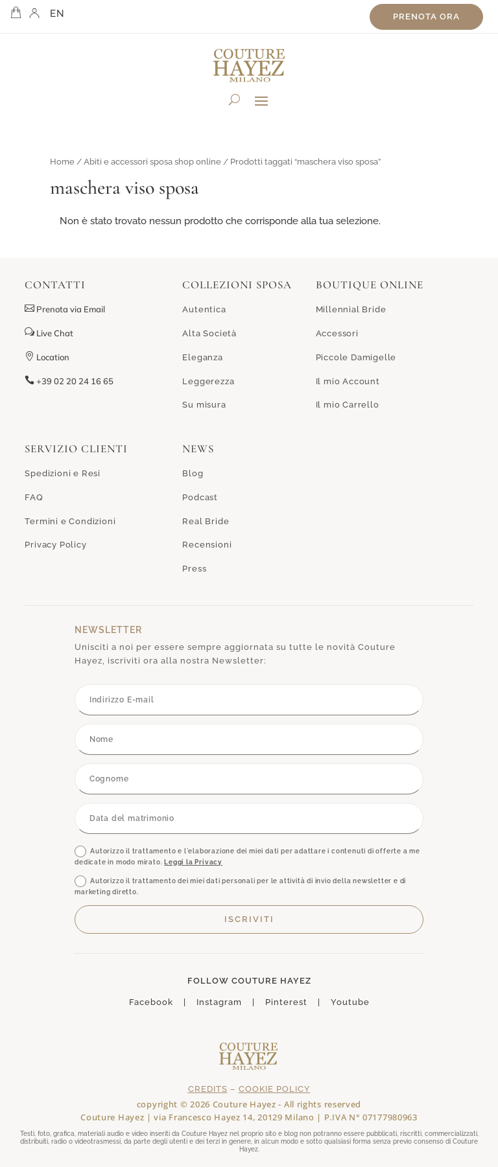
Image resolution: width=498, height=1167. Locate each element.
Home (62, 162)
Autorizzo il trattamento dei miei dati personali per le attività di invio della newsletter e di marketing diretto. (240, 885)
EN (57, 13)
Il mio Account (348, 381)
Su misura (204, 405)
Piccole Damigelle (356, 357)
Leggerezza (208, 381)
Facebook (151, 1002)
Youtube (350, 1002)
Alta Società (209, 333)
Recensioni (206, 544)
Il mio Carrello (347, 405)
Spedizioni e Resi (63, 473)
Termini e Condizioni (70, 521)
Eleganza (202, 357)
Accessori (337, 333)
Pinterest (286, 1002)
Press (194, 568)
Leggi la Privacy (193, 862)
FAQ (34, 497)
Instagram (219, 1002)
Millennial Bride (351, 309)
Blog (192, 473)
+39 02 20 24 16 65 (69, 381)
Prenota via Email (70, 309)
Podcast (200, 497)
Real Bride (205, 521)
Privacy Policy (55, 544)
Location (47, 357)
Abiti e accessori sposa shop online (152, 162)
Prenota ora (426, 16)
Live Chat (49, 333)
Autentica (204, 309)
